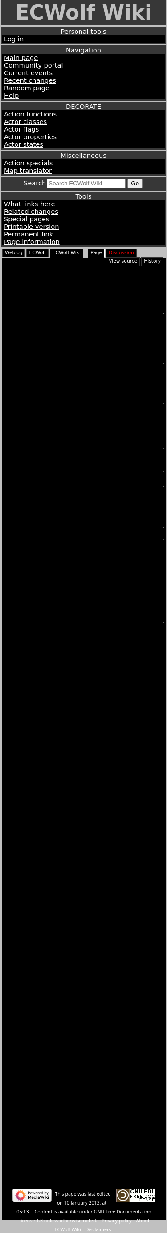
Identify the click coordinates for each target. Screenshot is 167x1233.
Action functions (30, 114)
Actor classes (25, 121)
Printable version (31, 226)
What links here (29, 204)
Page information (32, 241)
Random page (26, 88)
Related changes (31, 211)
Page (96, 253)
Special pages (26, 219)
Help (11, 95)
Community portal (33, 65)
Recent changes (30, 80)
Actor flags (21, 129)
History (152, 261)
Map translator (28, 170)
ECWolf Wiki (83, 12)
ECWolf (37, 253)
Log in (14, 39)
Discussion (121, 253)
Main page (21, 57)
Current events (28, 72)
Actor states (23, 144)
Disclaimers (98, 1229)
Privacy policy (116, 1220)
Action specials (28, 163)
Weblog (13, 253)
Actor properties (30, 136)
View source (123, 261)
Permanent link (28, 234)
